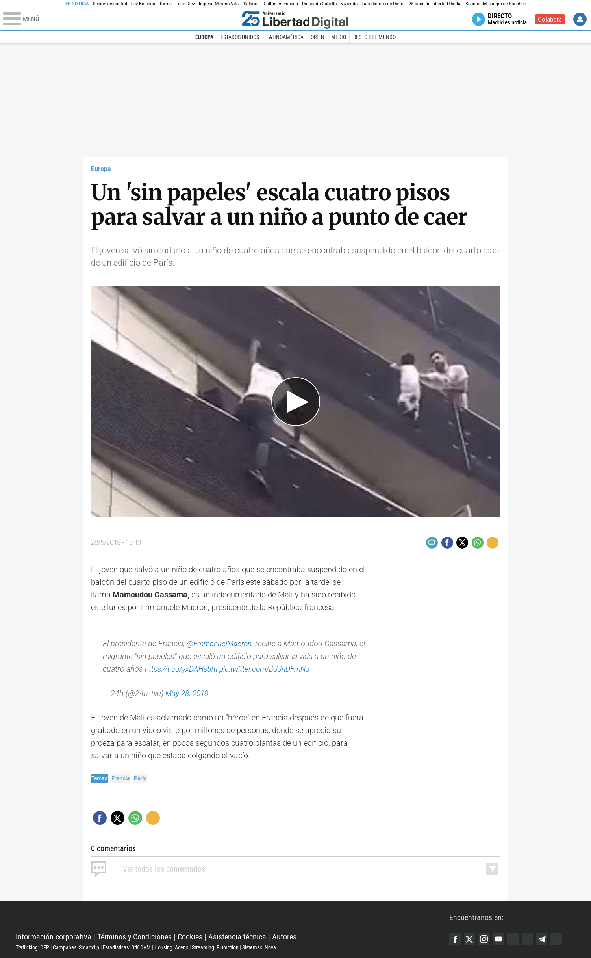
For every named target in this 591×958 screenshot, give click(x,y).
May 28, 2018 (188, 693)
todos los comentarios (164, 869)
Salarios (252, 3)
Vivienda (349, 3)
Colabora (550, 19)
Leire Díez (185, 3)
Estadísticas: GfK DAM (127, 947)
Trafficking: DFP (32, 947)
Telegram (545, 939)
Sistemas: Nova (259, 947)
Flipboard (530, 939)
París (140, 778)
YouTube (500, 939)
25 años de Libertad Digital (435, 3)
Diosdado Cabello (319, 3)
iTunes (560, 939)
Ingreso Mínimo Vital (219, 3)
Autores (284, 936)
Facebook (455, 939)
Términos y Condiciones (134, 936)
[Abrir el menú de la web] (120, 19)
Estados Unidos (239, 37)
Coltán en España (280, 3)
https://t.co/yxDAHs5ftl (183, 668)
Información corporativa (53, 936)
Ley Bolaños (143, 3)
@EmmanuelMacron (221, 643)
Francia (120, 778)
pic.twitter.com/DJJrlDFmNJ (272, 668)
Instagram (485, 939)
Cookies (190, 936)
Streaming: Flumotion (215, 947)
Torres (165, 3)
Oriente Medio (328, 37)
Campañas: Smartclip (76, 947)
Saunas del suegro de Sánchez (495, 3)
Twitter (470, 939)
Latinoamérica (285, 37)
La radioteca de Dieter (383, 3)
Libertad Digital (232, 917)
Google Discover (515, 939)
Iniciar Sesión (580, 19)
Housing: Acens (171, 947)
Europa (204, 37)
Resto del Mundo (374, 37)
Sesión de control (110, 3)
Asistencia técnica (237, 936)
